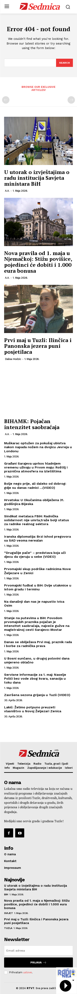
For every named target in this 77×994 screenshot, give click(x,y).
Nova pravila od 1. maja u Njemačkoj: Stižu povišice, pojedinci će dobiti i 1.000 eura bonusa (38, 262)
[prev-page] (5, 100)
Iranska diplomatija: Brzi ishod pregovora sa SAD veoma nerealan (37, 538)
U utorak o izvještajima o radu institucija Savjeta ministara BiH (36, 177)
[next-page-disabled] (71, 100)
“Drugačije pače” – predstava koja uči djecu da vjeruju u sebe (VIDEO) (35, 555)
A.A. (7, 190)
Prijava (38, 962)
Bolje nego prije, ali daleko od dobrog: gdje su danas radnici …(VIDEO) (35, 485)
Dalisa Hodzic (13, 359)
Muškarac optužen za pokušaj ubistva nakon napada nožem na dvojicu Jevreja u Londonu (38, 447)
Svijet (8, 913)
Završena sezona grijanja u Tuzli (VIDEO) (37, 695)
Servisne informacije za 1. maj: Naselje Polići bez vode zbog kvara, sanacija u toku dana (35, 678)
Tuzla (8, 928)
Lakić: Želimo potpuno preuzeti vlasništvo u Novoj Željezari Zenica (32, 709)
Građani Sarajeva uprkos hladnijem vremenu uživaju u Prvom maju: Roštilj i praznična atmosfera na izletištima (36, 467)
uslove (27, 972)
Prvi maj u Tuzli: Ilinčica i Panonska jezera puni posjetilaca (37, 346)
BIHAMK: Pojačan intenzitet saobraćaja (31, 424)
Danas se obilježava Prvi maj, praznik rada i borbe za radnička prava (38, 644)
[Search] (64, 63)
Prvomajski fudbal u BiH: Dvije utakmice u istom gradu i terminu (37, 587)
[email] (38, 950)
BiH (6, 894)
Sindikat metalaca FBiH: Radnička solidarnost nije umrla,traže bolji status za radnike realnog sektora (36, 520)
